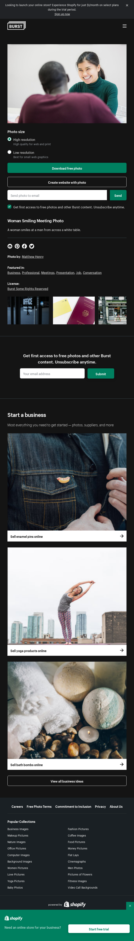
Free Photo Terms (39, 806)
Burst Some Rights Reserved (27, 288)
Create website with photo (67, 181)
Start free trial (99, 928)
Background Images (19, 861)
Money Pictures (77, 848)
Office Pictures (16, 848)
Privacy (100, 806)
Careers (17, 806)
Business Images (17, 829)
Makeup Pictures (17, 835)
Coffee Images (77, 835)
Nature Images (16, 841)
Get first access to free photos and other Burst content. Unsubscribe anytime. (66, 207)
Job (78, 272)
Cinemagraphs (77, 861)
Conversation (92, 272)
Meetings (48, 272)
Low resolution (23, 152)
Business (13, 272)
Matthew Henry (33, 256)
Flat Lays (73, 855)
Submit (101, 373)
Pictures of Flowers (80, 874)
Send (118, 195)
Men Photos (75, 867)
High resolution (24, 139)
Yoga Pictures (16, 881)
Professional (30, 272)
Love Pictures (16, 874)
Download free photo (67, 167)
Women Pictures (17, 867)
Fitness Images (77, 881)
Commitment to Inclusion (73, 806)
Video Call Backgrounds (83, 887)
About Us (116, 806)
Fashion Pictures (78, 829)
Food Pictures (76, 841)
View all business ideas (67, 780)
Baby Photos (15, 887)
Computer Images (18, 855)
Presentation (65, 272)
